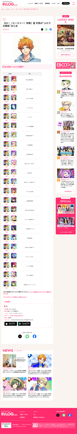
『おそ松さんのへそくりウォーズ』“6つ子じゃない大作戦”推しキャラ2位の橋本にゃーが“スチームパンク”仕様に (67, 175)
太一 (14, 202)
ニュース (30, 3)
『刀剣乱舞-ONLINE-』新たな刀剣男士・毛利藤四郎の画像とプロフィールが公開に (67, 93)
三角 (14, 155)
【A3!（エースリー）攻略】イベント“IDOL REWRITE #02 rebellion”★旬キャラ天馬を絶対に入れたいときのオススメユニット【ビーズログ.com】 (39, 371)
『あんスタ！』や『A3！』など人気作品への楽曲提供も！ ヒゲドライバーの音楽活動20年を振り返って (14, 370)
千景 (14, 128)
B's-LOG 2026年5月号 (66, 48)
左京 (14, 220)
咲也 (14, 81)
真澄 (14, 91)
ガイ (14, 285)
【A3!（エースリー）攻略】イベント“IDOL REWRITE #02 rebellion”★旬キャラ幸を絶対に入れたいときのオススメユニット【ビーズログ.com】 (14, 396)
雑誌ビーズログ (39, 3)
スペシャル (8, 9)
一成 (14, 165)
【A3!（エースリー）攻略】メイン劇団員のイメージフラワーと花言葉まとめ (67, 111)
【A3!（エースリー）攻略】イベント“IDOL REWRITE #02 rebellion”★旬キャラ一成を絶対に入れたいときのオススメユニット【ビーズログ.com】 (39, 396)
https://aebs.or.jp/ (63, 426)
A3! (12, 9)
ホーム (2, 9)
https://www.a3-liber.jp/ (15, 313)
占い (58, 3)
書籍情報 (47, 3)
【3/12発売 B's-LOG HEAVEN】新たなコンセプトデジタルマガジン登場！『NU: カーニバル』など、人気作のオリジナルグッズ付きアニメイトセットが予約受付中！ (67, 132)
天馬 (6, 81)
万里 (14, 183)
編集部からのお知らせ (39, 417)
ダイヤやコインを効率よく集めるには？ (14, 295)
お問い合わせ (15, 424)
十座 (14, 193)
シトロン (14, 118)
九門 (14, 174)
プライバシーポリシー (25, 424)
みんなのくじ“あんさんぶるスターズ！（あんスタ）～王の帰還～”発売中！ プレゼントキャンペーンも (67, 155)
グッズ (53, 3)
